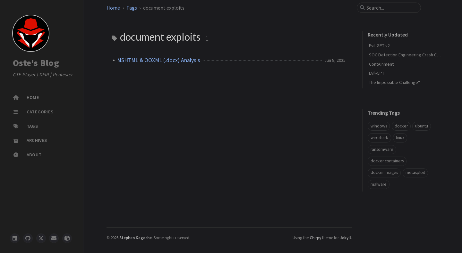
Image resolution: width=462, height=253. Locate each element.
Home (113, 7)
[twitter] (41, 238)
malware (379, 184)
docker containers (387, 161)
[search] (391, 7)
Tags (131, 7)
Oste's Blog (36, 63)
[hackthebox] (67, 238)
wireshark (379, 137)
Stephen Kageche (135, 237)
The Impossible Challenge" (394, 82)
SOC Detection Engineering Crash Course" (409, 55)
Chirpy (315, 237)
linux (400, 137)
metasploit (415, 172)
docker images (384, 172)
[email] (53, 238)
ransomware (382, 149)
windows (379, 126)
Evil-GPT (376, 73)
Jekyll (345, 237)
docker (401, 126)
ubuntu (421, 126)
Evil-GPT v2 (379, 45)
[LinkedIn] (14, 238)
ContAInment (381, 64)
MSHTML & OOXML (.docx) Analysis (158, 60)
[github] (27, 238)
